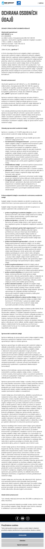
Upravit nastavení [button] (22, 545)
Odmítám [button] (22, 540)
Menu (41, 3)
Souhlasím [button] (22, 535)
